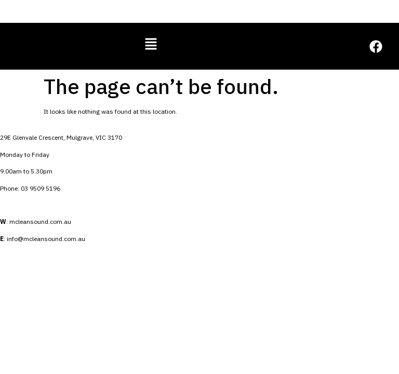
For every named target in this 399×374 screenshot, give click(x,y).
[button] (150, 44)
